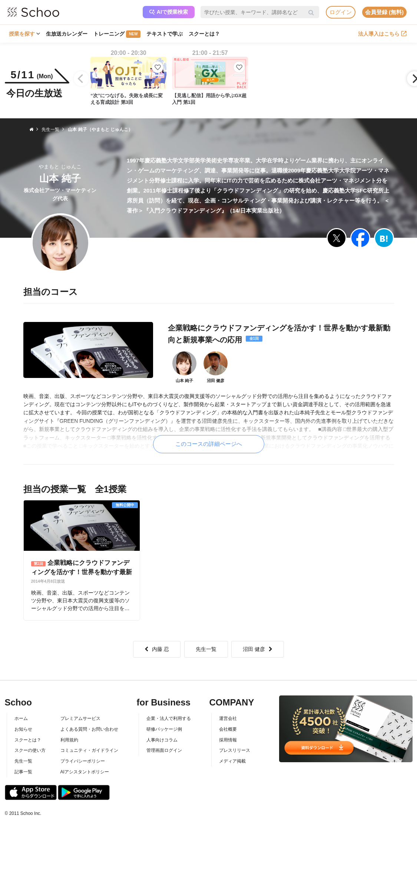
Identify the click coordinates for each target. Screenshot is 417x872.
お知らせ (23, 729)
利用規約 (69, 740)
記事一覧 (23, 771)
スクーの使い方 (30, 750)
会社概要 (228, 729)
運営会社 (228, 718)
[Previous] (81, 78)
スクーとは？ (204, 34)
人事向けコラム (162, 740)
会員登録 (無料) (384, 12)
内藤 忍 (157, 649)
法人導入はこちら (382, 34)
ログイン (341, 12)
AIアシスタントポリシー (84, 771)
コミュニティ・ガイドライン (89, 750)
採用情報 (228, 740)
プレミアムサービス (80, 718)
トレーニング (116, 34)
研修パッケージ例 (164, 729)
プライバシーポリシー (82, 761)
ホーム (21, 718)
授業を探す (24, 34)
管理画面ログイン (164, 750)
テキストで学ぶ (164, 34)
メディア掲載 (232, 761)
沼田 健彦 (257, 649)
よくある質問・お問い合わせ (89, 729)
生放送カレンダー (66, 34)
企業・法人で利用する (168, 718)
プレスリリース (234, 750)
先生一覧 (206, 649)
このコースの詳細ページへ (208, 444)
